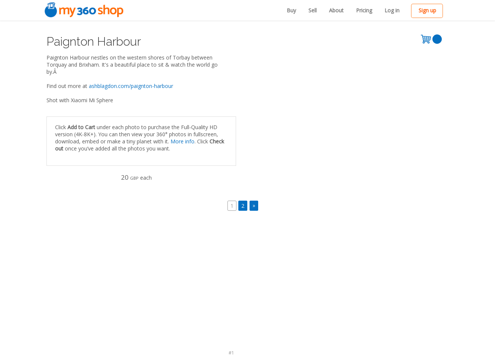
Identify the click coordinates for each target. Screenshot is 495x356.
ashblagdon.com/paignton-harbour (131, 85)
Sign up (427, 10)
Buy (291, 10)
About (336, 10)
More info (182, 141)
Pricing (364, 10)
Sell (312, 10)
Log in (391, 10)
